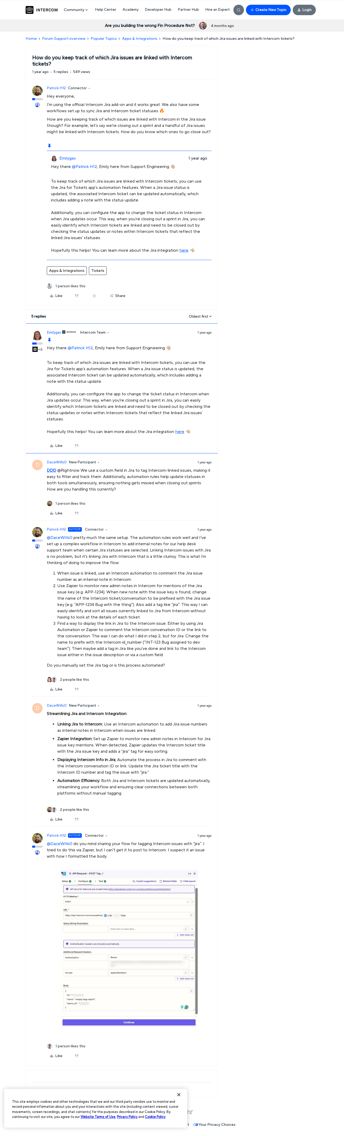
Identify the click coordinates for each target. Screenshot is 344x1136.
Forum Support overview (63, 38)
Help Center (105, 9)
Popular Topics (104, 38)
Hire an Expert (217, 9)
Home (31, 38)
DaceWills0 (57, 462)
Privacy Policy (127, 1117)
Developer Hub (158, 9)
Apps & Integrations (139, 38)
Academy (131, 9)
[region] (95, 1108)
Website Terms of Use (98, 1117)
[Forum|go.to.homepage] (42, 10)
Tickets (97, 270)
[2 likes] (68, 680)
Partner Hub (188, 9)
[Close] (179, 1094)
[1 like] (66, 286)
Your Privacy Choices (214, 1124)
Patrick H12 (56, 88)
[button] (268, 10)
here (183, 250)
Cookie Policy (155, 1117)
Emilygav (67, 158)
